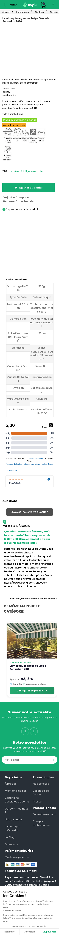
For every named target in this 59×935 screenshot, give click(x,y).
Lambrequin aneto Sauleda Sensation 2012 (28, 667)
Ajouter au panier (28, 187)
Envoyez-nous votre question (29, 512)
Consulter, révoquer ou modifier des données (33, 598)
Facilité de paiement (21, 871)
